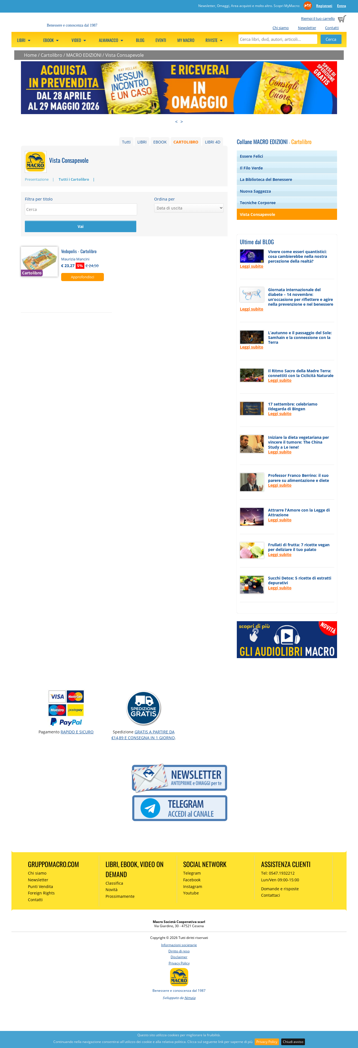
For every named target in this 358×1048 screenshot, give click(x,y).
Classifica (114, 883)
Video (79, 40)
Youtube (191, 893)
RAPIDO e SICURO (77, 731)
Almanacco (112, 40)
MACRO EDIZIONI (83, 55)
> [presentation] (181, 122)
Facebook (192, 879)
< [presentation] (176, 122)
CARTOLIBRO (185, 142)
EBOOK (160, 142)
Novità (112, 889)
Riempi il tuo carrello (318, 18)
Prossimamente (120, 896)
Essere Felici (251, 156)
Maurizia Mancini (75, 259)
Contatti (332, 27)
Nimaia (189, 997)
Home (30, 55)
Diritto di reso (179, 951)
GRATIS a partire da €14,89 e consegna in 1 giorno (143, 734)
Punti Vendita (40, 886)
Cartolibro (51, 55)
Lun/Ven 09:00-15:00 (280, 879)
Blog (140, 40)
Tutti (126, 142)
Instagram (192, 886)
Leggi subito (251, 266)
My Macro (185, 40)
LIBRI (142, 142)
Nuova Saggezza (255, 191)
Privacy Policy (266, 1041)
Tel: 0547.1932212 (278, 873)
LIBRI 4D (212, 142)
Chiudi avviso (293, 1041)
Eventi (161, 40)
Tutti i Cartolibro (74, 179)
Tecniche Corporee (258, 202)
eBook (51, 40)
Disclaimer (179, 957)
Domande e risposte (280, 888)
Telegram (192, 873)
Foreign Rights (41, 893)
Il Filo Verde (251, 168)
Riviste (215, 40)
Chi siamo (281, 27)
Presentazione (37, 179)
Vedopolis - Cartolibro (79, 251)
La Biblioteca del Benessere (266, 179)
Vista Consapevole (124, 55)
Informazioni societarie (179, 945)
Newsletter (307, 27)
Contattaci (270, 895)
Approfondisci (82, 277)
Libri (24, 40)
